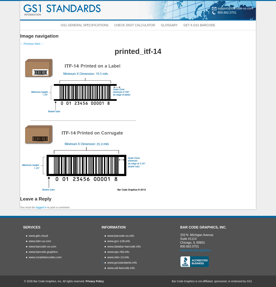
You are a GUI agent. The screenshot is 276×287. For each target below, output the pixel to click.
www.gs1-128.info (118, 241)
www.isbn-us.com (40, 241)
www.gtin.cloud (38, 235)
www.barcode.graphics (43, 251)
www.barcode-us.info (120, 235)
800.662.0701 (189, 246)
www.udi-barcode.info (121, 268)
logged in (41, 207)
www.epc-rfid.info (118, 251)
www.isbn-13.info (118, 257)
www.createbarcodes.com (45, 257)
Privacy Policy (95, 281)
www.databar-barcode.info (124, 246)
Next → (39, 43)
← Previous (27, 43)
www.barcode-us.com (42, 246)
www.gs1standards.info (122, 262)
